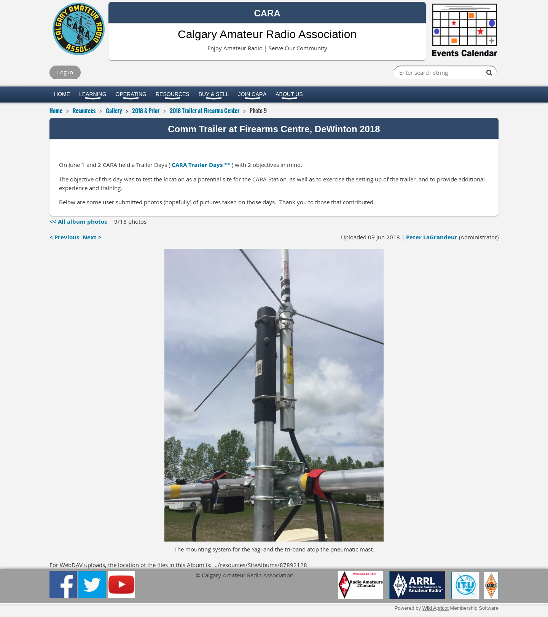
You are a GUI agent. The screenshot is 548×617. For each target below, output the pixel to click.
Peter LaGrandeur (431, 237)
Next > (92, 237)
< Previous (64, 237)
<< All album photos (78, 222)
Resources (84, 110)
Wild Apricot (435, 608)
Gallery (114, 110)
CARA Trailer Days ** (201, 165)
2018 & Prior (145, 110)
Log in (65, 72)
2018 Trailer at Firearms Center (204, 110)
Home (55, 110)
